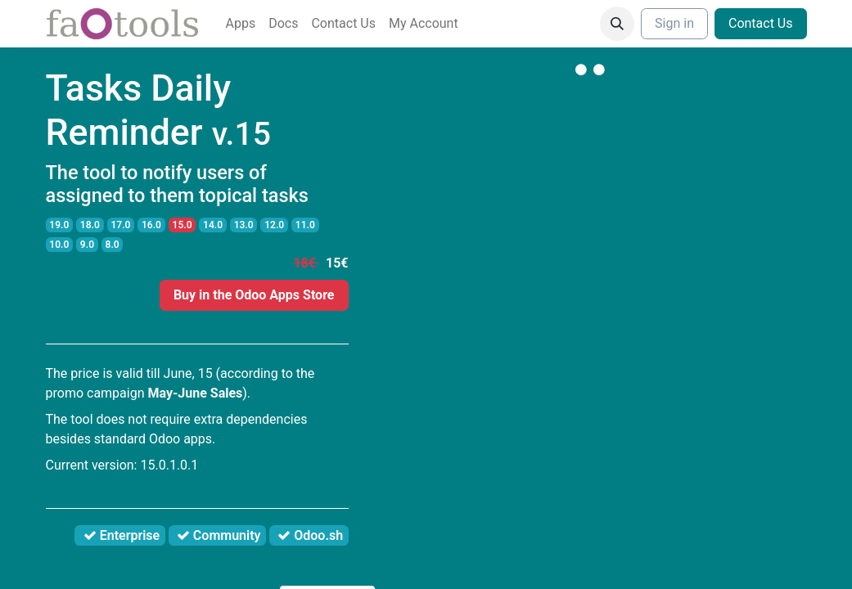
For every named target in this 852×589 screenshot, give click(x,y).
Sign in (674, 23)
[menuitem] (241, 23)
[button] (617, 24)
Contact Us (760, 23)
